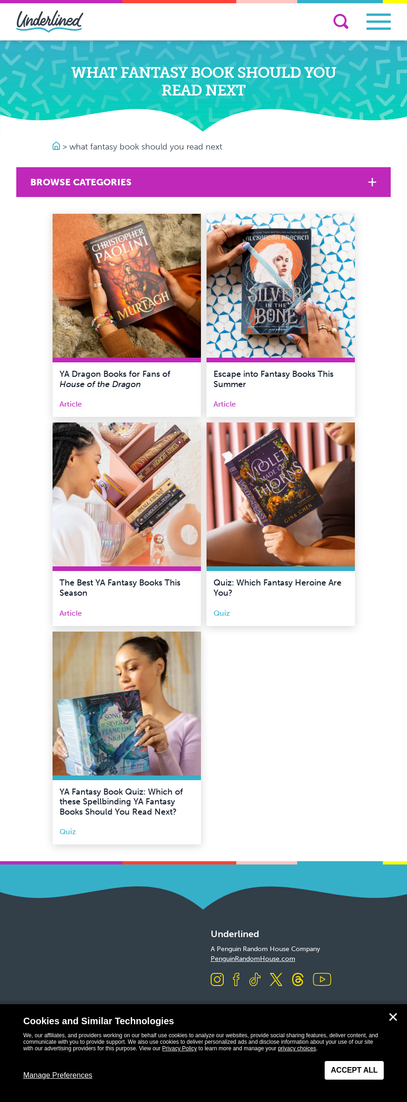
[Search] (341, 21)
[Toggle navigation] (379, 22)
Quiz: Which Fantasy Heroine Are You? (277, 588)
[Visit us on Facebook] (236, 980)
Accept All (354, 1070)
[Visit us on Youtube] (322, 980)
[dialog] (203, 1053)
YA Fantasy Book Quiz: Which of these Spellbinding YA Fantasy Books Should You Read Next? (121, 802)
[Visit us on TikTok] (254, 980)
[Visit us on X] (276, 980)
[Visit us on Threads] (298, 980)
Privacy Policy (179, 1048)
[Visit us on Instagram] (217, 980)
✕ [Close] (393, 1017)
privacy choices (297, 1048)
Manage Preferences (58, 1075)
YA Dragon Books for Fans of (115, 379)
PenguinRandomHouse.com (253, 959)
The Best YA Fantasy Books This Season (120, 588)
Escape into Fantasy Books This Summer (274, 379)
